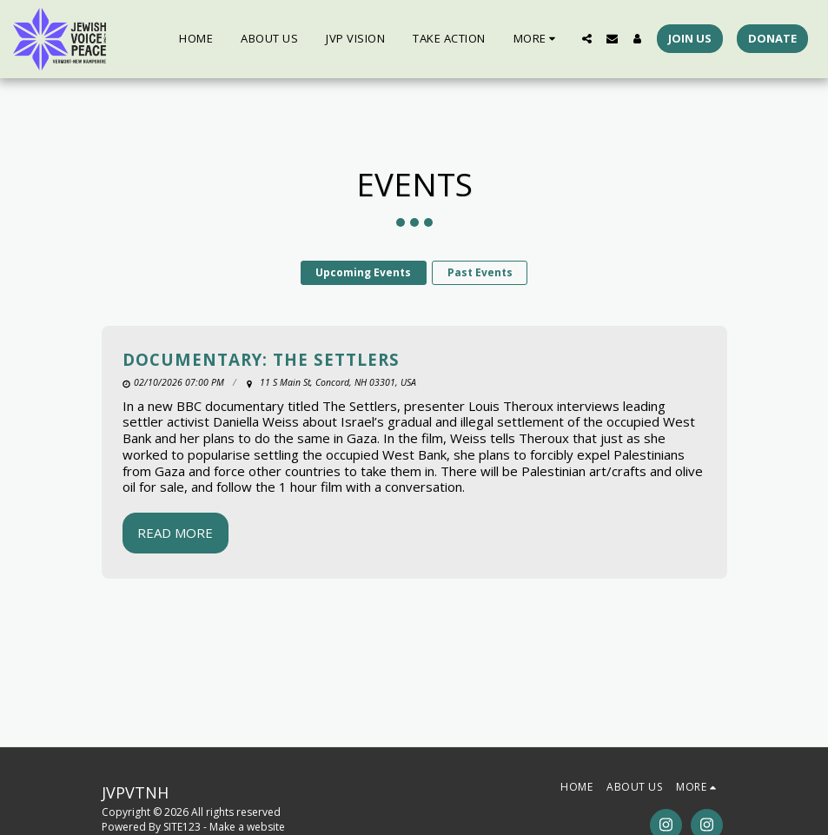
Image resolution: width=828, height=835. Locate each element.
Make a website (247, 826)
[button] (587, 38)
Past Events (480, 272)
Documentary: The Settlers (261, 359)
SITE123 (182, 826)
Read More (175, 532)
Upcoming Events (363, 272)
